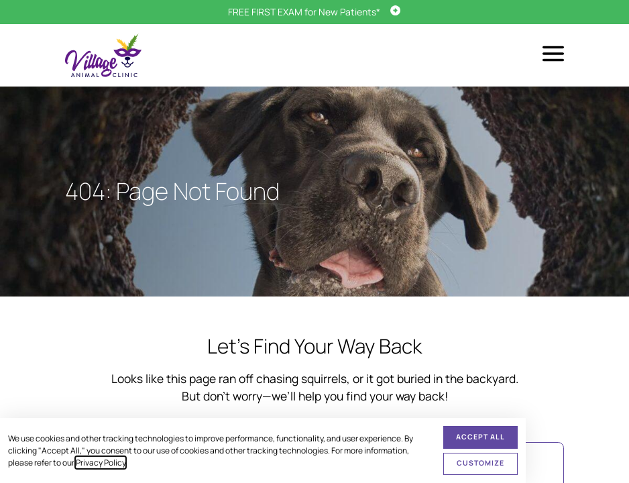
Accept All (480, 436)
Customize (480, 463)
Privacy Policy (100, 462)
